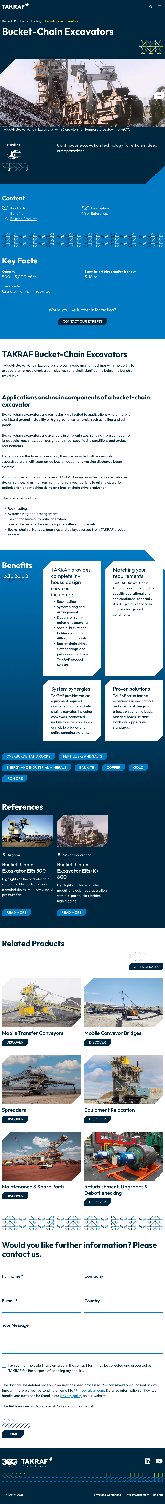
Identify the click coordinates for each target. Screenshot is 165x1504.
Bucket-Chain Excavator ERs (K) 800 (77, 870)
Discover (15, 1042)
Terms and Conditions (106, 1495)
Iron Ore (14, 778)
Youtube (159, 1461)
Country (92, 1300)
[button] (159, 95)
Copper (113, 767)
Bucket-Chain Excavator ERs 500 (24, 867)
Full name (12, 1276)
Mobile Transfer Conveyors (32, 1033)
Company (93, 1276)
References (99, 213)
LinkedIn (147, 1461)
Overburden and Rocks (28, 756)
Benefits (16, 213)
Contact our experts (82, 321)
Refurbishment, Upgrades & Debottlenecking (116, 1189)
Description (100, 208)
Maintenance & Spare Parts (33, 1186)
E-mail (9, 1300)
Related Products (23, 218)
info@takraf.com (91, 1390)
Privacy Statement (137, 1495)
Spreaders (14, 1110)
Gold (138, 767)
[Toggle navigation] (160, 7)
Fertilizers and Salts (82, 756)
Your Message (15, 1325)
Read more (17, 912)
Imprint (158, 1495)
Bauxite (86, 767)
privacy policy (71, 1395)
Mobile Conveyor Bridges (112, 1033)
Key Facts (17, 208)
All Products (144, 966)
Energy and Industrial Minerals (36, 767)
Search (151, 7)
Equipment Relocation (109, 1110)
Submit (13, 1433)
